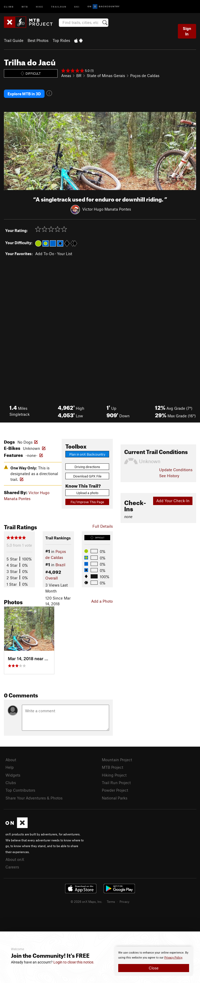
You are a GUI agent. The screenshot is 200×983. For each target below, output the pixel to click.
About (10, 759)
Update (175, 469)
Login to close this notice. (73, 962)
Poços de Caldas (144, 75)
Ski (77, 6)
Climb (9, 6)
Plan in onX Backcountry (87, 454)
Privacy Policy (173, 957)
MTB (25, 6)
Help (9, 767)
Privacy (124, 901)
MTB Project (112, 767)
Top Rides (61, 40)
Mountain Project (117, 759)
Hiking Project (114, 775)
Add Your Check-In (173, 500)
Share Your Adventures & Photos (34, 798)
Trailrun (58, 6)
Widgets (12, 775)
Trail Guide (13, 40)
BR (79, 75)
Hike (39, 6)
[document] (153, 961)
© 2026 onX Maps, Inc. (86, 901)
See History (169, 475)
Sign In (187, 31)
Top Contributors (20, 790)
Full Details (102, 526)
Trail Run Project (116, 782)
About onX (14, 859)
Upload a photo (87, 493)
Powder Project (115, 790)
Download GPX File (87, 476)
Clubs (10, 782)
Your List (64, 253)
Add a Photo (102, 601)
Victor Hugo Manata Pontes (106, 209)
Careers (12, 867)
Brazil (60, 564)
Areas (66, 75)
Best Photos (38, 40)
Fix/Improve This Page (87, 502)
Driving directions (87, 467)
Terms (111, 901)
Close (154, 968)
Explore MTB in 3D (24, 93)
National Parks (114, 798)
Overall (51, 578)
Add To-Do (44, 253)
